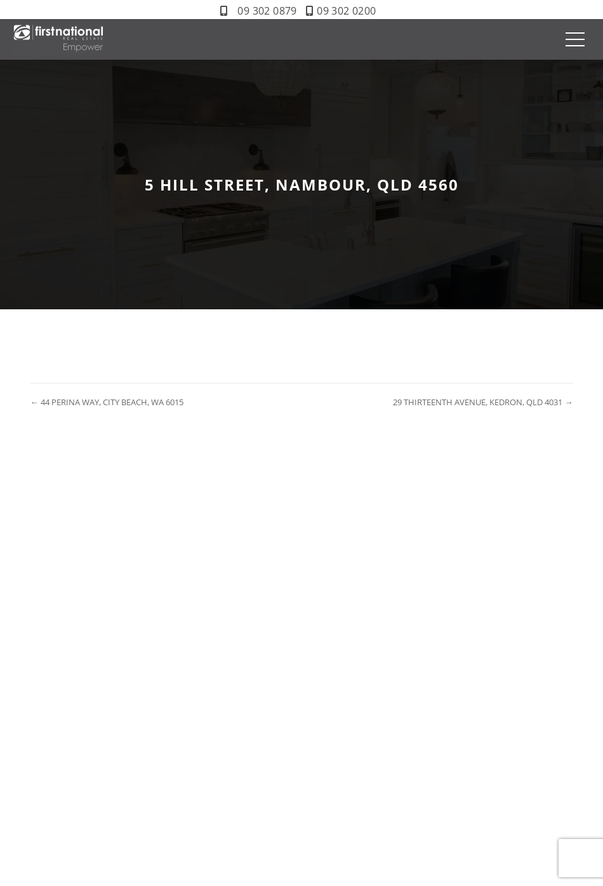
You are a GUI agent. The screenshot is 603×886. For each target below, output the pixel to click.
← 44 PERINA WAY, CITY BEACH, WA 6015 (106, 402)
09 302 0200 (346, 11)
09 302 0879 (266, 11)
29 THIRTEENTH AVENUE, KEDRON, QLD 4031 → (483, 402)
